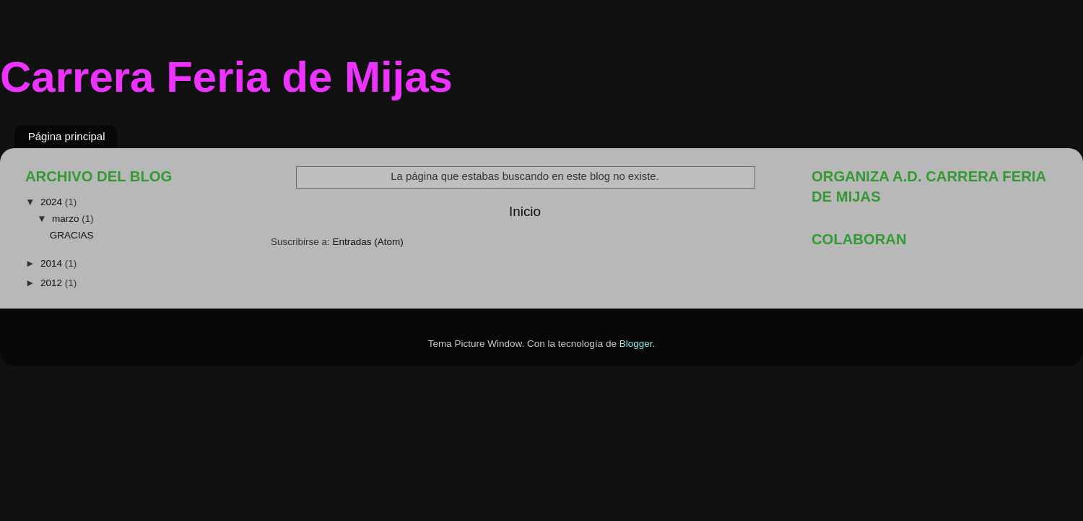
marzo (67, 218)
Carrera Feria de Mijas (226, 77)
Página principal (66, 136)
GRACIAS (72, 235)
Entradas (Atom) (368, 241)
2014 (52, 263)
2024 (52, 202)
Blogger (636, 343)
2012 (52, 282)
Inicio (525, 211)
